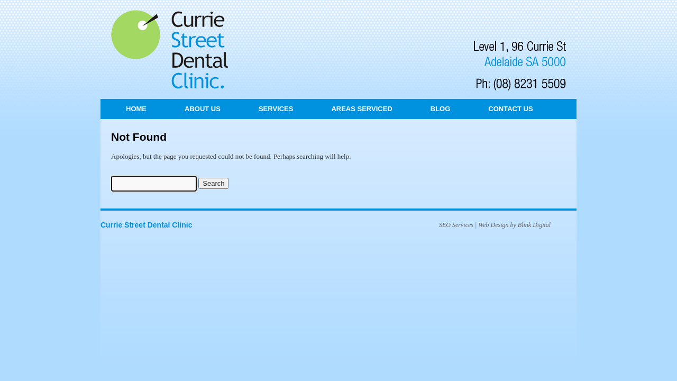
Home (136, 109)
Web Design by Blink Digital (514, 225)
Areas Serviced (361, 109)
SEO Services (456, 225)
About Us (203, 109)
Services (276, 109)
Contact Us (510, 109)
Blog (441, 109)
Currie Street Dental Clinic (146, 225)
